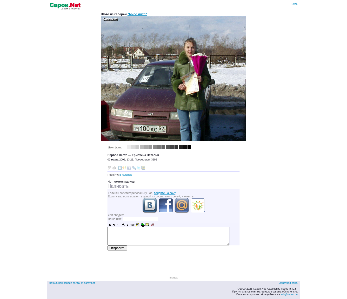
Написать (118, 186)
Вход (295, 3)
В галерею (126, 174)
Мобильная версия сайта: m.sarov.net (72, 282)
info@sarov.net (289, 294)
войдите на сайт (164, 193)
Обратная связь (288, 282)
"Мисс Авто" (137, 14)
